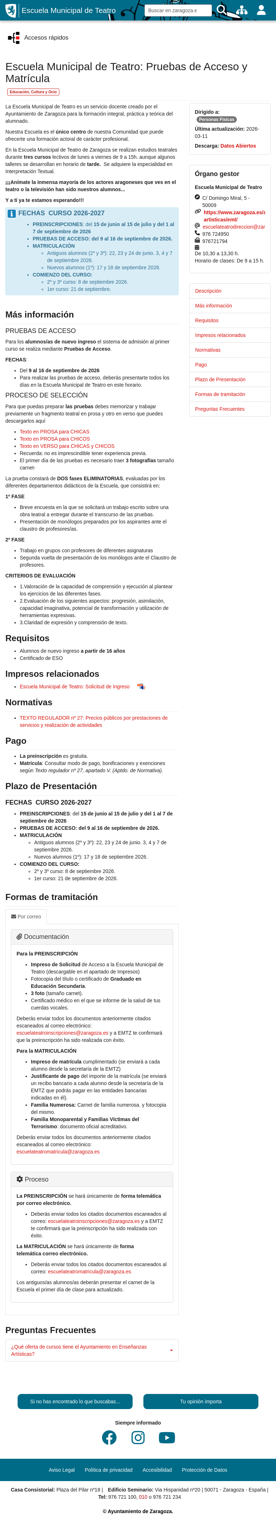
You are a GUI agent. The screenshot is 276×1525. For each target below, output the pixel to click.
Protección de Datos (204, 1470)
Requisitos (206, 320)
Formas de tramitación (220, 394)
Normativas (208, 350)
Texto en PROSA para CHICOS (55, 439)
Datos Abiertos (238, 146)
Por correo (26, 916)
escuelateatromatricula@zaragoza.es (58, 1152)
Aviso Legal (62, 1470)
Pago (201, 365)
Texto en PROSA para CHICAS (54, 432)
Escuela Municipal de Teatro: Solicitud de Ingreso (75, 686)
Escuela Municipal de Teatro (69, 10)
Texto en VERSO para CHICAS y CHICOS (67, 446)
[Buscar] (221, 10)
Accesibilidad (157, 1470)
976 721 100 (122, 1497)
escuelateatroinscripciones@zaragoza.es (62, 1033)
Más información (213, 306)
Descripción (208, 291)
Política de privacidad (109, 1470)
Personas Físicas (216, 119)
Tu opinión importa (200, 1401)
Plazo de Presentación (220, 379)
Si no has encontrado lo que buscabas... (75, 1401)
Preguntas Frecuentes (220, 409)
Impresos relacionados (220, 335)
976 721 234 (167, 1497)
